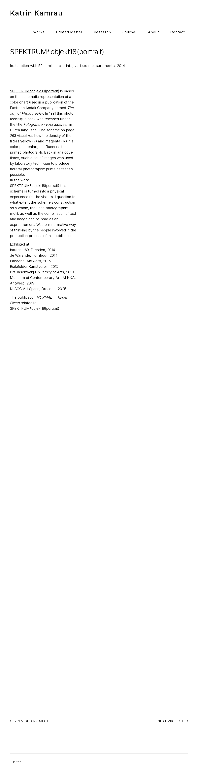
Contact (181, 13)
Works (75, 13)
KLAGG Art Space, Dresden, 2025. (38, 289)
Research (125, 13)
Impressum (17, 761)
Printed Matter (98, 13)
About (163, 13)
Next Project (172, 721)
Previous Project (29, 721)
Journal (146, 13)
